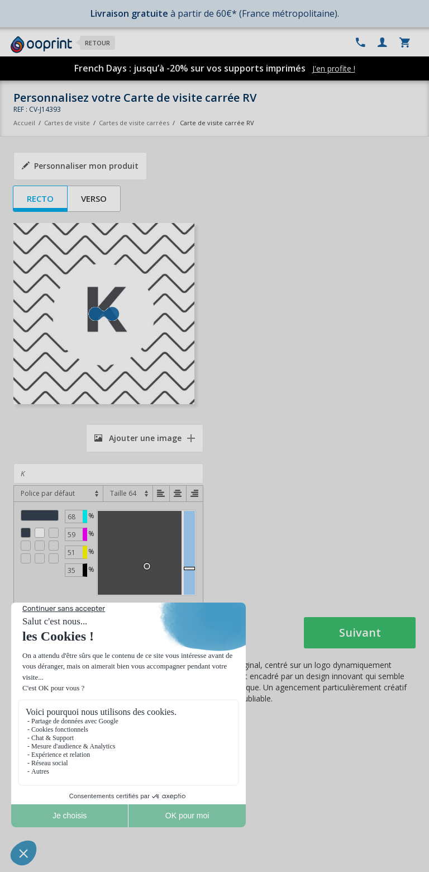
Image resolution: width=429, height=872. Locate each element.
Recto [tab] (40, 198)
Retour (97, 43)
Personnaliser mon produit (80, 165)
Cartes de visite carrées (134, 123)
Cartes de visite (67, 123)
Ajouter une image (138, 438)
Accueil (24, 123)
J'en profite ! (333, 68)
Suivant (360, 632)
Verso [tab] (94, 198)
